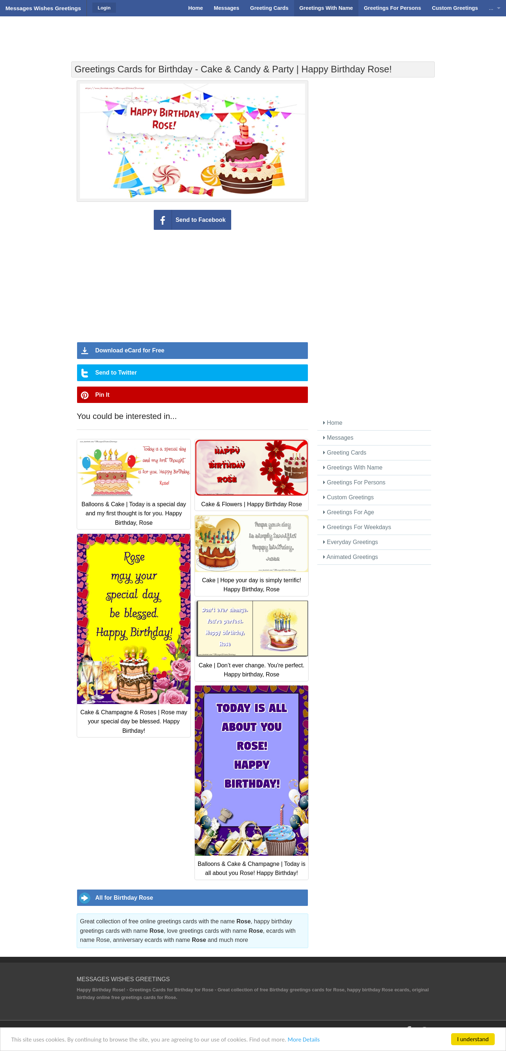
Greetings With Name (352, 467)
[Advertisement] (253, 34)
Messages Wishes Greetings (43, 8)
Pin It (102, 395)
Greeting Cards (344, 452)
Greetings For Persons (354, 482)
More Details (304, 1039)
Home (332, 423)
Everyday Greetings (350, 542)
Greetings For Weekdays (357, 527)
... (491, 8)
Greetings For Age (348, 512)
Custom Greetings (348, 497)
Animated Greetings (350, 557)
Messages (338, 438)
